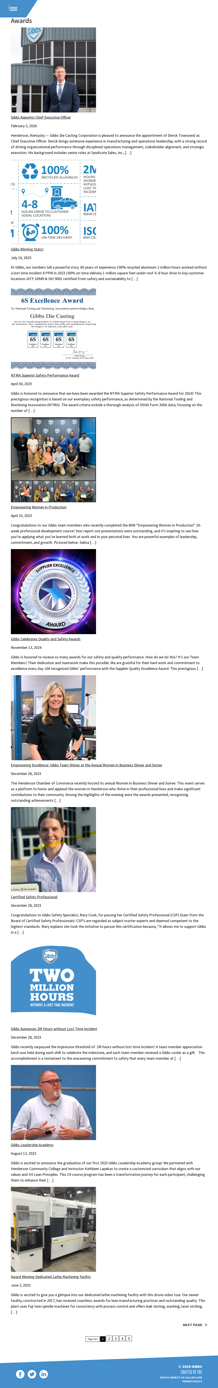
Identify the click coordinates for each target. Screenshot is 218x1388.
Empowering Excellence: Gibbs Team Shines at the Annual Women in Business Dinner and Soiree (86, 764)
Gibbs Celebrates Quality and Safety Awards (45, 638)
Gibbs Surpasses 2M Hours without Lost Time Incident (54, 1028)
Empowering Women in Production (38, 506)
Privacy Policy (192, 1380)
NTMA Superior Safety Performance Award (45, 374)
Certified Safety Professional (34, 896)
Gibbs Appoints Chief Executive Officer (41, 116)
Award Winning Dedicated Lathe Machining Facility (51, 1276)
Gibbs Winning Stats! (27, 248)
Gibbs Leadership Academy (32, 1144)
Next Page (192, 1324)
